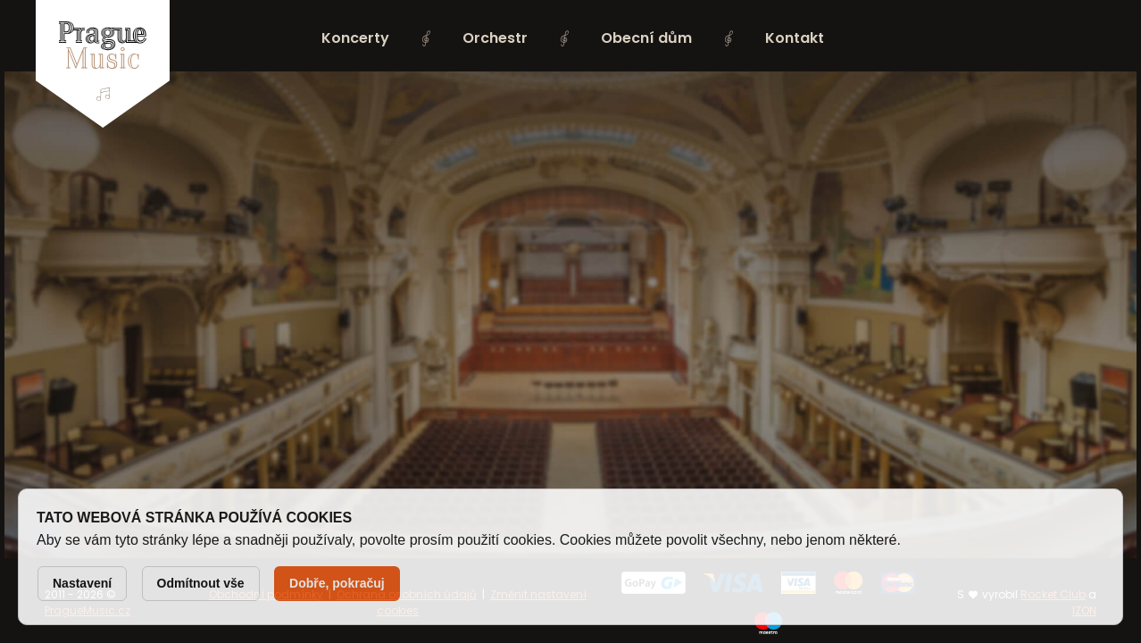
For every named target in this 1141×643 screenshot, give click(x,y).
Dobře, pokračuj (337, 583)
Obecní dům (646, 38)
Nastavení (82, 583)
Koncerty (355, 38)
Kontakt (794, 38)
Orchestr (495, 38)
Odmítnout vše (201, 583)
